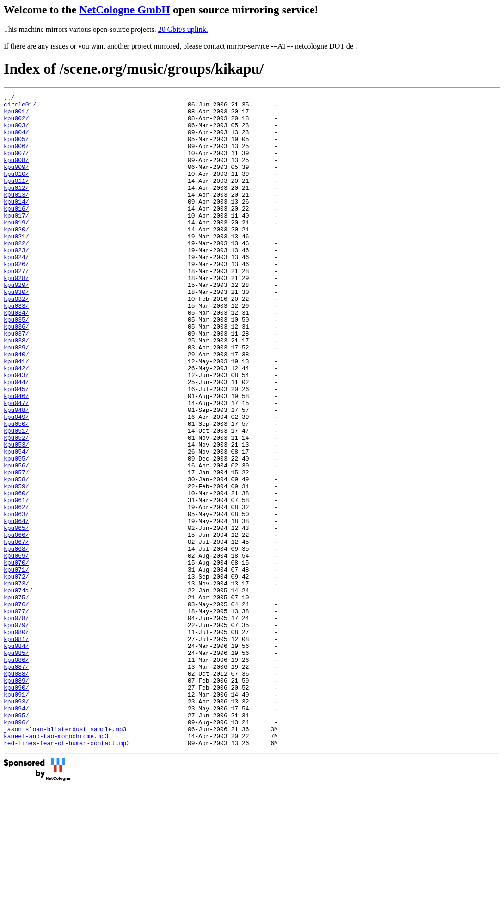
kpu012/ (16, 207)
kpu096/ (16, 848)
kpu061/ (16, 582)
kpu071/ (16, 665)
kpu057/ (16, 548)
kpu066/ (16, 623)
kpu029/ (16, 323)
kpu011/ (16, 198)
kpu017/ (16, 240)
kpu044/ (16, 440)
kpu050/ (16, 490)
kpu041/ (16, 415)
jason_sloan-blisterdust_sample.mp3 (65, 857)
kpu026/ (16, 298)
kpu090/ (16, 807)
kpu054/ (16, 523)
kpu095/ (16, 840)
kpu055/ (16, 532)
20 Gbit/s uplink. (183, 29)
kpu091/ (16, 815)
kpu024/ (16, 290)
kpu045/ (16, 448)
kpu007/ (16, 165)
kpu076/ (16, 707)
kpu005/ (16, 148)
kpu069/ (16, 648)
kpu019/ (16, 248)
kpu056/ (16, 540)
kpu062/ (16, 590)
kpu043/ (16, 432)
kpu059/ (16, 565)
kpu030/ (16, 332)
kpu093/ (16, 823)
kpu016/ (16, 232)
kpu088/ (16, 790)
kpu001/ (16, 115)
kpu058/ (16, 557)
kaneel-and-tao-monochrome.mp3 (56, 865)
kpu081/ (16, 748)
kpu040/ (16, 407)
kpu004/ (16, 140)
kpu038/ (16, 390)
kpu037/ (16, 382)
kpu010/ (16, 190)
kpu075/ (16, 698)
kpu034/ (16, 357)
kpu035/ (16, 365)
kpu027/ (16, 307)
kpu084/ (16, 757)
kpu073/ (16, 682)
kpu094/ (16, 832)
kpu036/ (16, 373)
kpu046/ (16, 457)
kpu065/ (16, 615)
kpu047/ (16, 465)
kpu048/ (16, 473)
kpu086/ (16, 773)
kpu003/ (16, 132)
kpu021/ (16, 265)
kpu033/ (16, 348)
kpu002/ (16, 123)
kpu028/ (16, 315)
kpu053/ (16, 515)
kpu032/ (16, 340)
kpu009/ (16, 182)
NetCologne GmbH (124, 10)
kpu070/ (16, 657)
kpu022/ (16, 273)
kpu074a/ (18, 690)
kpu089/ (16, 798)
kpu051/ (16, 498)
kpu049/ (16, 482)
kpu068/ (16, 640)
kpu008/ (16, 173)
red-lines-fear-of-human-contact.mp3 (67, 873)
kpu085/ (16, 765)
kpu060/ (16, 573)
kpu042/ (16, 423)
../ (9, 98)
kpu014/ (16, 223)
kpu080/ (16, 740)
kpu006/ (16, 157)
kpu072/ (16, 673)
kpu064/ (16, 607)
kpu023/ (16, 282)
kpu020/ (16, 257)
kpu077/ (16, 715)
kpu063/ (16, 598)
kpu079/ (16, 732)
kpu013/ (16, 215)
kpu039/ (16, 398)
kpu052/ (16, 507)
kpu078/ (16, 723)
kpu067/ (16, 632)
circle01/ (20, 107)
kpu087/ (16, 782)
